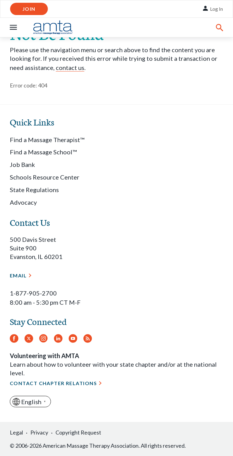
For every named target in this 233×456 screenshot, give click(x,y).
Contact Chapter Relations (53, 383)
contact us (70, 67)
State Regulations (34, 189)
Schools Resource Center (44, 177)
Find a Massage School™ (43, 152)
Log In (216, 9)
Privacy (39, 432)
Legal (16, 432)
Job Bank (22, 164)
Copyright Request (78, 432)
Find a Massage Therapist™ (47, 139)
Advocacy (23, 202)
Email (18, 275)
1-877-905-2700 (33, 293)
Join (29, 9)
